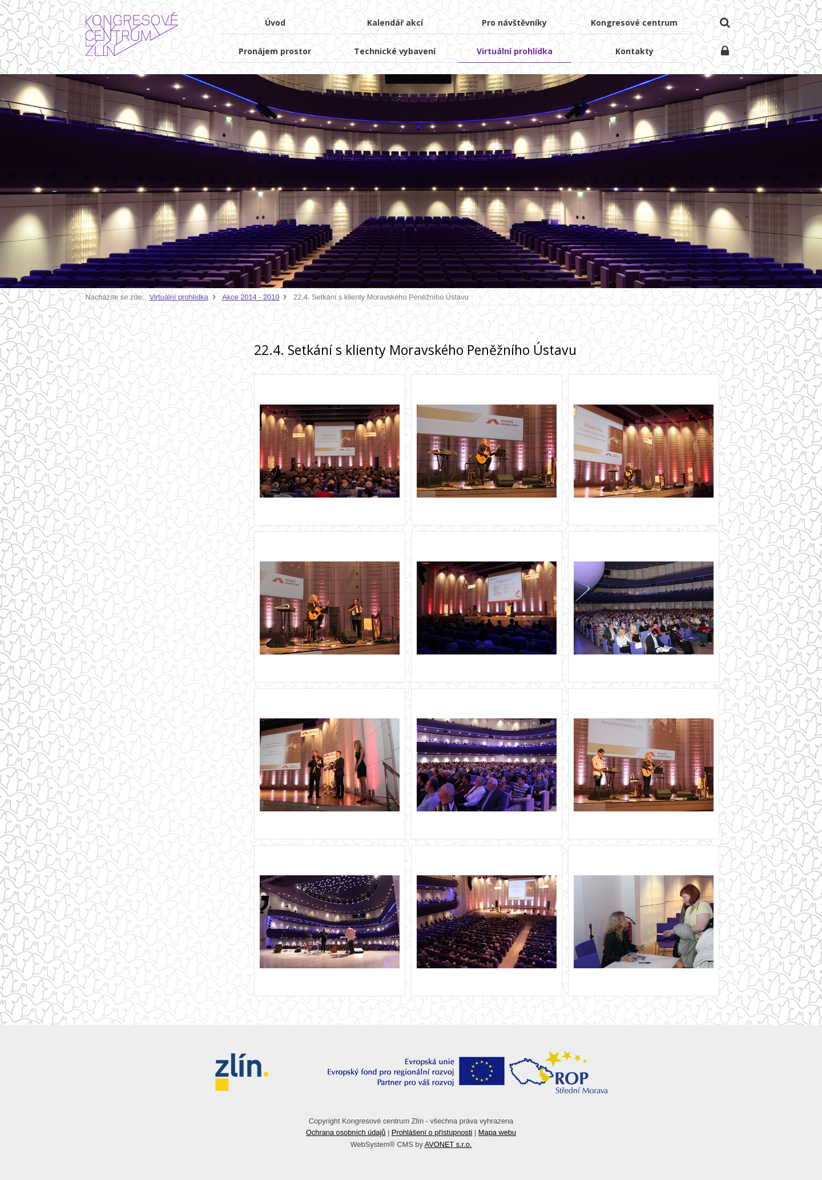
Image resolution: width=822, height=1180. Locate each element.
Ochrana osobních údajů (345, 1132)
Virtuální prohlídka (179, 297)
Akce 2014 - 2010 (250, 297)
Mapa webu (497, 1132)
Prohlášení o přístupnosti (432, 1132)
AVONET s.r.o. (448, 1144)
